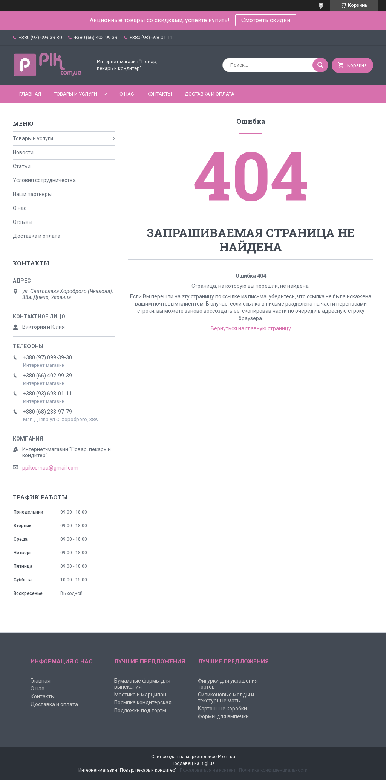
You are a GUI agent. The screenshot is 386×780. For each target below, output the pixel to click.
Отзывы (22, 222)
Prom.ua (226, 756)
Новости (23, 152)
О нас (126, 94)
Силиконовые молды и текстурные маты (226, 698)
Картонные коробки (222, 708)
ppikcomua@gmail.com (50, 468)
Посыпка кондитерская (143, 702)
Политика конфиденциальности (273, 770)
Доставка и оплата (209, 94)
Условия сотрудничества (44, 180)
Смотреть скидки (265, 20)
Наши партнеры (32, 194)
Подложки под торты (140, 710)
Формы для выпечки (223, 716)
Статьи (22, 166)
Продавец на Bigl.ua (193, 763)
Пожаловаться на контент (208, 770)
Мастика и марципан (140, 695)
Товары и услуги (75, 94)
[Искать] (320, 65)
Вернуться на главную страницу (251, 328)
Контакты (159, 94)
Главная (30, 94)
